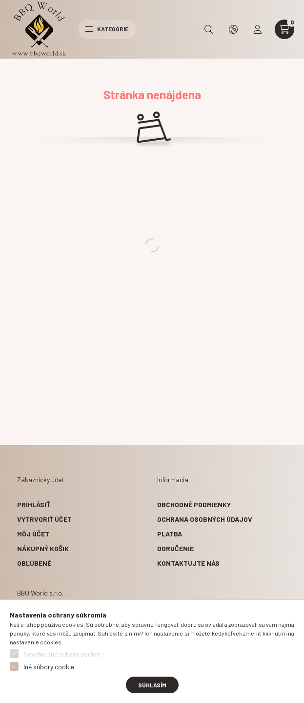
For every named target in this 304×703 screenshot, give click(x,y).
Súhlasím (152, 685)
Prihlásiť (33, 504)
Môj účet (33, 534)
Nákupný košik (43, 548)
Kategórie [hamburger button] (106, 28)
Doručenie (175, 548)
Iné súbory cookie (48, 666)
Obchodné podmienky (194, 504)
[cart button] (284, 29)
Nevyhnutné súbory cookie (61, 654)
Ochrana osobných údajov (204, 519)
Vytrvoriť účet (44, 519)
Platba (169, 534)
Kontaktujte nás (188, 563)
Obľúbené (34, 563)
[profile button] (257, 29)
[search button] (209, 29)
